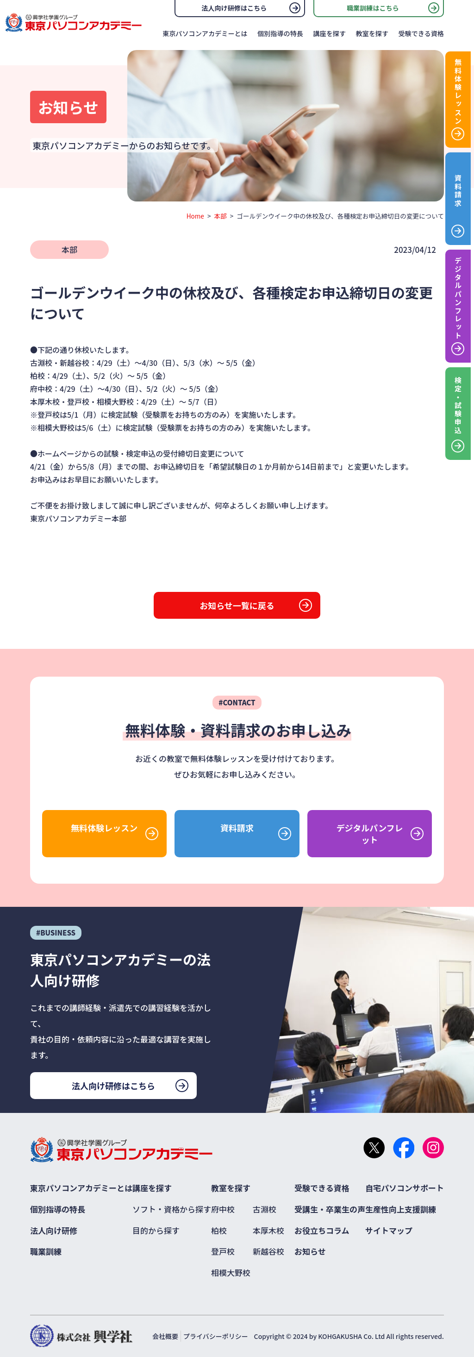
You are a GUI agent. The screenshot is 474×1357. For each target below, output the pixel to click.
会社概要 (165, 1336)
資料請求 (237, 828)
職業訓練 (46, 1251)
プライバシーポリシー (215, 1336)
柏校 (219, 1230)
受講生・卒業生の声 (329, 1209)
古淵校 (264, 1209)
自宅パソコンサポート (404, 1188)
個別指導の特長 (280, 33)
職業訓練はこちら (373, 8)
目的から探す (156, 1230)
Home (195, 215)
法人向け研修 (53, 1230)
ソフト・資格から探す (171, 1209)
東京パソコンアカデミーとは (205, 33)
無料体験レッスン (104, 828)
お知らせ (310, 1251)
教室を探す (372, 33)
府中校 (223, 1209)
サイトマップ (388, 1230)
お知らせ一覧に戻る (237, 605)
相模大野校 (230, 1272)
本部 (220, 215)
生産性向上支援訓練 (400, 1209)
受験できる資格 (421, 33)
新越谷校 (268, 1251)
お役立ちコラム (321, 1230)
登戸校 (223, 1251)
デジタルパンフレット (370, 834)
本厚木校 (268, 1230)
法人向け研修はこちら (234, 8)
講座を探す (329, 33)
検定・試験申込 (458, 406)
